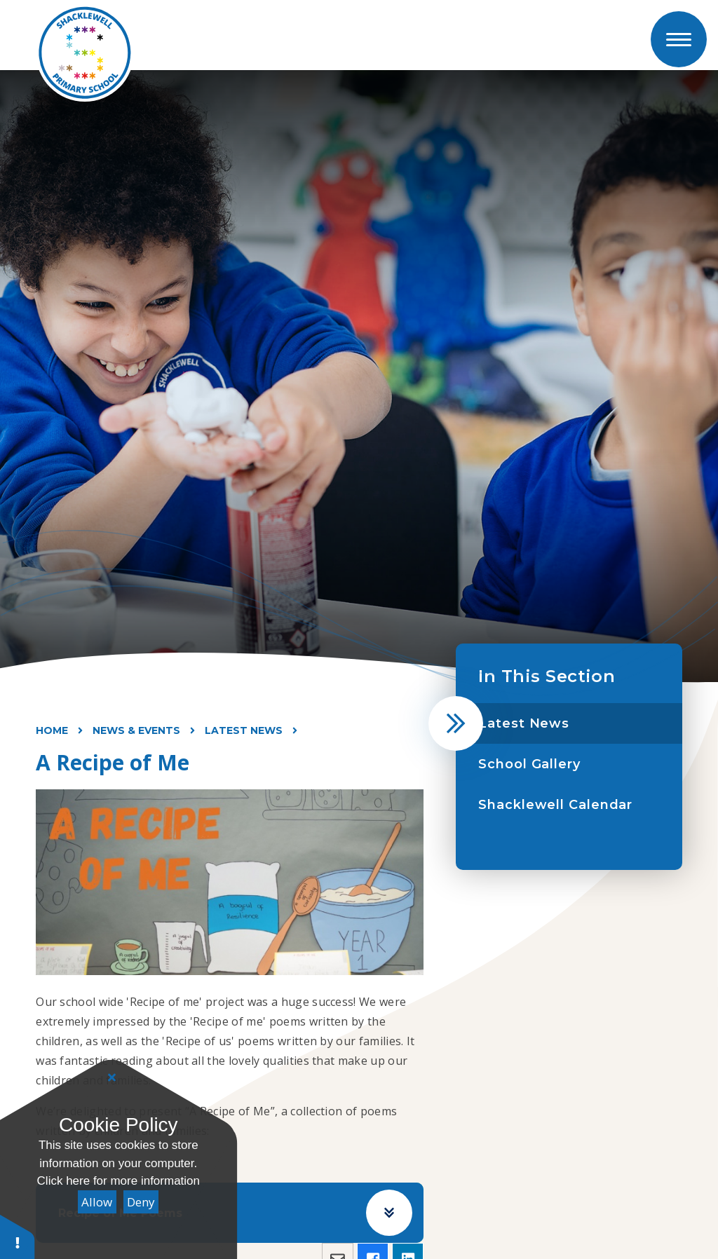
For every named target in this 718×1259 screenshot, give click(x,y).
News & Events (136, 730)
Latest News (244, 730)
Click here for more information (118, 1180)
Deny (141, 1202)
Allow (96, 1202)
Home (52, 730)
